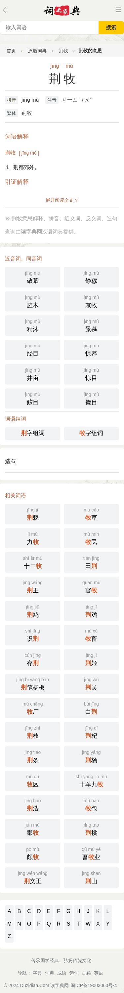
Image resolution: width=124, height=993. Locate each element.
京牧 (91, 301)
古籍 (86, 973)
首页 (11, 50)
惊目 (91, 373)
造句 (11, 461)
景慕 (91, 325)
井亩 (33, 373)
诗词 (74, 973)
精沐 (33, 325)
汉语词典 (37, 50)
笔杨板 (33, 683)
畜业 (91, 852)
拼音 (11, 100)
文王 (33, 876)
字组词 (33, 433)
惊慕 (91, 349)
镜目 (91, 398)
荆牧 (63, 50)
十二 (33, 561)
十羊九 (91, 780)
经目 (33, 349)
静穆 (91, 276)
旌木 (33, 301)
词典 (49, 973)
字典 (37, 973)
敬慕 (33, 276)
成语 (61, 973)
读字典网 (59, 985)
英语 (98, 973)
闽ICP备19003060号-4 (93, 985)
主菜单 (118, 10)
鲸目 (33, 398)
